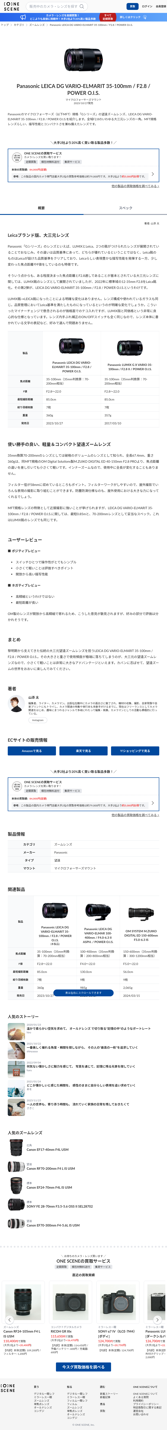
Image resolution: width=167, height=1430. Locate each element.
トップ (5, 25)
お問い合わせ (140, 1414)
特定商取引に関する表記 (147, 1407)
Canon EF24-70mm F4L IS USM (49, 1187)
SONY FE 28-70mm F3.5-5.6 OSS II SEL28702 (60, 1206)
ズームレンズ (37, 25)
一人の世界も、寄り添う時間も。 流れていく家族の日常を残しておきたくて (78, 1104)
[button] (9, 1320)
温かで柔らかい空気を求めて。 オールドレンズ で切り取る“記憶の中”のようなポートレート (89, 1028)
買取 (132, 6)
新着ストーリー (109, 1393)
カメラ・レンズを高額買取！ (63, 15)
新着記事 (105, 1397)
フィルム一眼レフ (77, 1400)
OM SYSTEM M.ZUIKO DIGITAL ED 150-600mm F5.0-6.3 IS (141, 935)
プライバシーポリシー (146, 1404)
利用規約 (138, 1400)
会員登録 (161, 6)
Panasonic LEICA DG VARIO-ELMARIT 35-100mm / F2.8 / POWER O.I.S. (91, 25)
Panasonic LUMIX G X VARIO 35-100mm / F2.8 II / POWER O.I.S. (130, 367)
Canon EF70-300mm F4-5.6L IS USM (53, 1225)
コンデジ (39, 1411)
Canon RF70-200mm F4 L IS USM (51, 1168)
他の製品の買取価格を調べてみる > (135, 186)
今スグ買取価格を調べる (83, 1367)
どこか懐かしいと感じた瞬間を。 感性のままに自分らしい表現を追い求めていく (81, 1085)
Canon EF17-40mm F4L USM (48, 1149)
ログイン (147, 6)
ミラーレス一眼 (43, 1397)
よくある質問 (140, 1397)
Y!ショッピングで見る (135, 751)
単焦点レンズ (41, 1404)
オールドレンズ (43, 1407)
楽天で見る (83, 751)
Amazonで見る (32, 751)
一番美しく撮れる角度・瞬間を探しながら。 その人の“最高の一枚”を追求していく (82, 1047)
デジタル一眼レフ (44, 1393)
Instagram (37, 720)
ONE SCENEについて (145, 1393)
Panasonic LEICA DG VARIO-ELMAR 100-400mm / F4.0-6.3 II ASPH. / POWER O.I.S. (98, 935)
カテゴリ (19, 25)
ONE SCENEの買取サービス (43, 153)
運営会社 (138, 1411)
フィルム (72, 1404)
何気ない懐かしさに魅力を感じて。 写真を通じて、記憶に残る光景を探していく (81, 1066)
